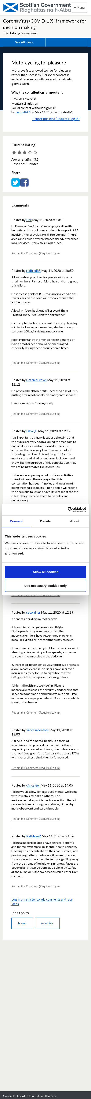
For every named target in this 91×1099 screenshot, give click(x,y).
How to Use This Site (42, 1096)
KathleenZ (33, 836)
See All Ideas (24, 42)
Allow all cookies (45, 572)
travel (22, 923)
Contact (8, 1096)
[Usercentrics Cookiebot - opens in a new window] (67, 509)
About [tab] (74, 521)
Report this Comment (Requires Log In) (35, 253)
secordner (33, 612)
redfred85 (33, 270)
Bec (29, 220)
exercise (47, 923)
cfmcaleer (33, 785)
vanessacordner (37, 730)
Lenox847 (22, 112)
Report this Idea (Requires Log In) (56, 119)
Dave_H (31, 431)
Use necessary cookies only (45, 585)
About (21, 1096)
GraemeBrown (36, 380)
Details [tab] (45, 521)
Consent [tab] (16, 521)
